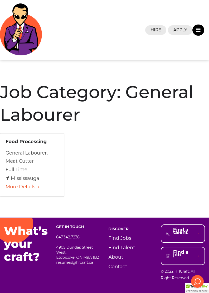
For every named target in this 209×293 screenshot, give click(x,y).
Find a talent (180, 231)
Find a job (180, 253)
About (116, 257)
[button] (197, 288)
